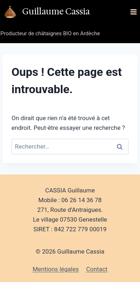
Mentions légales (56, 269)
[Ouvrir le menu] (133, 11)
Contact (96, 269)
